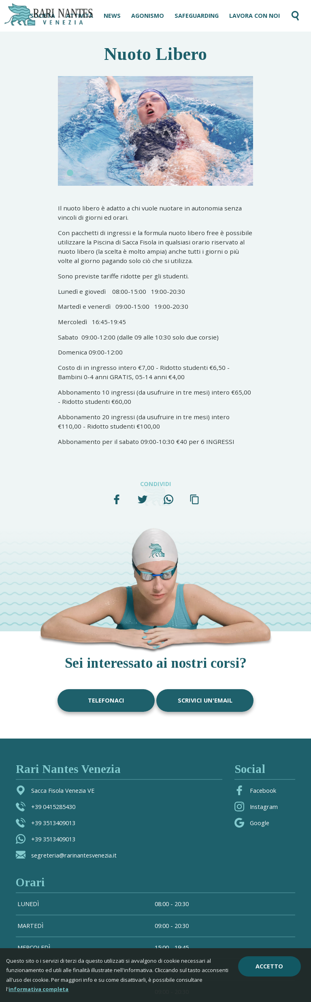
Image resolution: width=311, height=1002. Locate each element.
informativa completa (38, 989)
